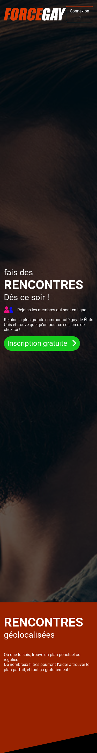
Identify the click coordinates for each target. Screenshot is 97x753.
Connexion (79, 11)
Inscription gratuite (38, 343)
